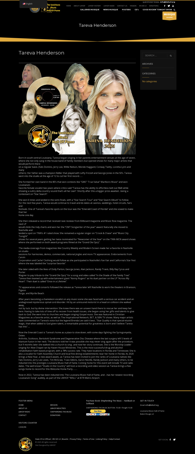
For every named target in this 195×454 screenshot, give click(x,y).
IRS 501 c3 (142, 6)
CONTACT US (122, 6)
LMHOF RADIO (109, 6)
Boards (65, 439)
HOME (68, 6)
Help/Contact (114, 439)
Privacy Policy (75, 439)
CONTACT (22, 415)
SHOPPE (169, 16)
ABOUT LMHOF (79, 6)
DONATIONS (153, 6)
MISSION (133, 6)
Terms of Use (88, 439)
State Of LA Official (43, 439)
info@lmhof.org (167, 2)
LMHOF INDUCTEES (58, 408)
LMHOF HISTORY (94, 6)
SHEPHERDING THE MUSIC (61, 411)
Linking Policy (101, 439)
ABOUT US (23, 408)
